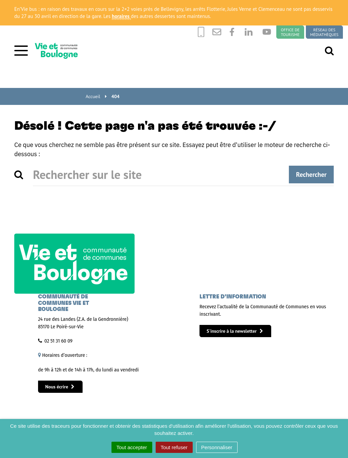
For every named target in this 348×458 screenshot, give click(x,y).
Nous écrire (59, 387)
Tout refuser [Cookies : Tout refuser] (174, 447)
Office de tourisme (290, 32)
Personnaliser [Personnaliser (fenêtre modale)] (216, 447)
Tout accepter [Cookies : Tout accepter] (132, 447)
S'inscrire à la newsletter (235, 331)
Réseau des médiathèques (324, 32)
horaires (121, 16)
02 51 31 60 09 (59, 341)
